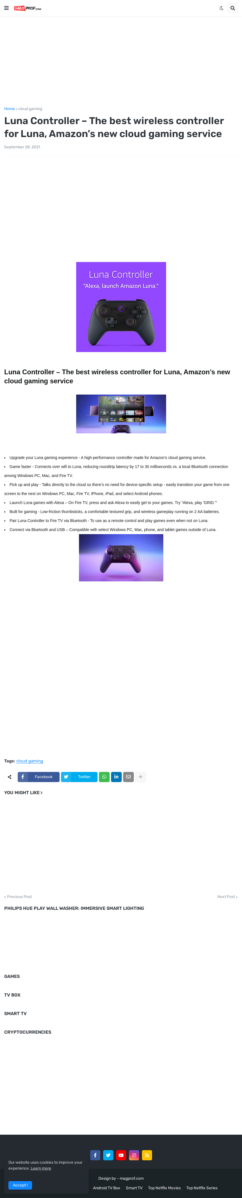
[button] (6, 8)
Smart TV (134, 1188)
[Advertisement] (121, 60)
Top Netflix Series (202, 1188)
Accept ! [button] (20, 1185)
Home (9, 109)
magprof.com (132, 1178)
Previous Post (19, 897)
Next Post (226, 897)
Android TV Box (106, 1188)
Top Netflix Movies (164, 1188)
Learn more (41, 1168)
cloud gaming (30, 109)
